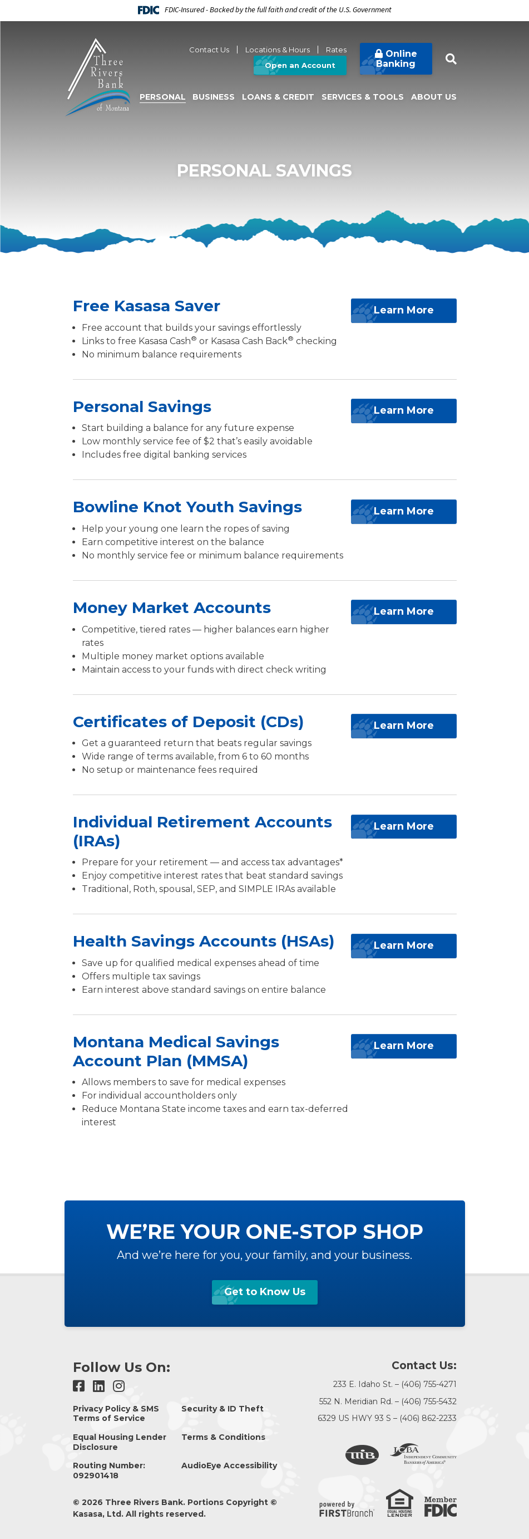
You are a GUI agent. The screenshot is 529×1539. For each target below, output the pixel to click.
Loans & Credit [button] (278, 97)
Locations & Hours (277, 49)
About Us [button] (434, 97)
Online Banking (396, 58)
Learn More (404, 308)
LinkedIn (99, 1386)
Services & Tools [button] (363, 97)
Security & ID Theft (222, 1409)
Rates (336, 49)
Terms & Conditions (223, 1437)
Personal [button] (163, 97)
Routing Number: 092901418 (109, 1470)
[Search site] (451, 59)
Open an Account (300, 65)
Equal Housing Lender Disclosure (119, 1442)
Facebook (79, 1386)
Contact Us (209, 49)
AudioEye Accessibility (229, 1465)
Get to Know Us (264, 1292)
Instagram (119, 1386)
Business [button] (213, 97)
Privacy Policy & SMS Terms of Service (116, 1414)
